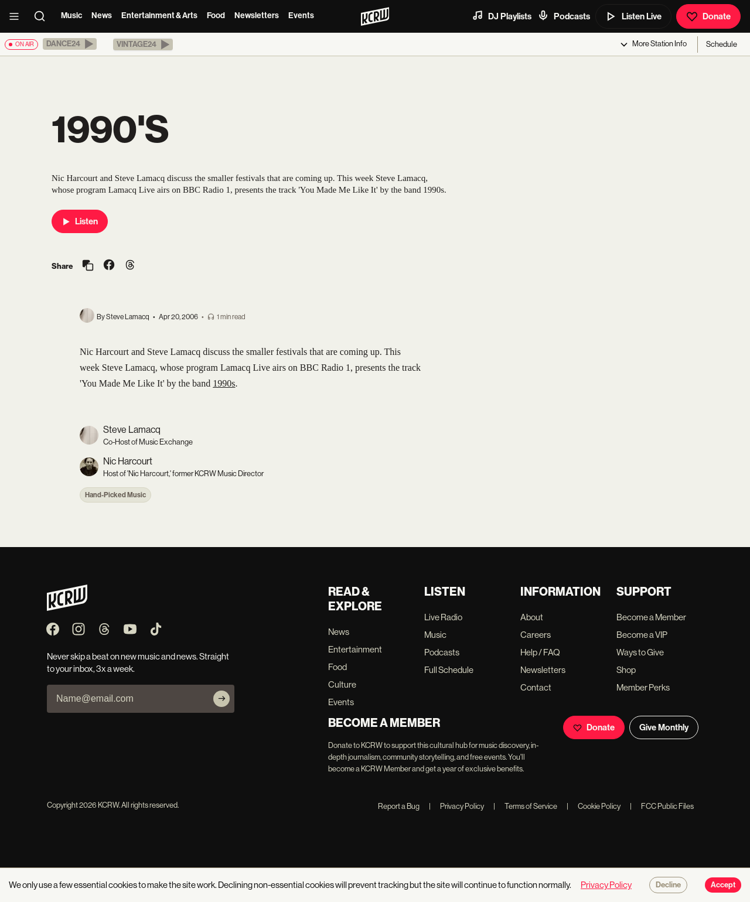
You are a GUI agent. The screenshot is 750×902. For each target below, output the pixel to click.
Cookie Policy (594, 806)
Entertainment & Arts (159, 15)
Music (71, 15)
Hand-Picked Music (115, 495)
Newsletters (256, 15)
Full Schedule (448, 670)
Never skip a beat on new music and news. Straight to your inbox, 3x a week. (138, 662)
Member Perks (643, 687)
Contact (535, 687)
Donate (708, 16)
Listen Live (633, 16)
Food (216, 15)
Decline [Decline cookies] (668, 885)
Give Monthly (663, 727)
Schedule (721, 44)
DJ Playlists (501, 16)
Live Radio (443, 617)
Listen (80, 221)
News (101, 15)
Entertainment (355, 649)
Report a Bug (399, 806)
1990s (224, 383)
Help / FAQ (540, 652)
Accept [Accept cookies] (723, 885)
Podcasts (563, 16)
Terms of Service (525, 806)
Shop (626, 670)
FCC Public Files (662, 806)
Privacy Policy (456, 806)
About (531, 617)
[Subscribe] (221, 699)
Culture (342, 684)
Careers (535, 635)
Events (301, 15)
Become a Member (651, 617)
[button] (70, 44)
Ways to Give (640, 652)
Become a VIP (641, 635)
